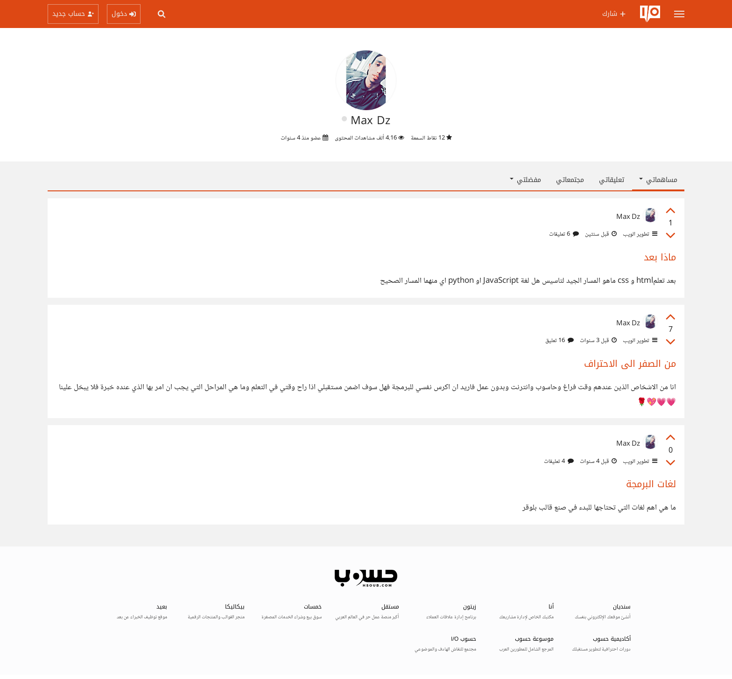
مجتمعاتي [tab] (570, 180)
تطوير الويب (639, 234)
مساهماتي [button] (658, 180)
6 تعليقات (564, 234)
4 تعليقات (559, 461)
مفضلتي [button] (525, 180)
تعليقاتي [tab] (611, 180)
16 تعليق (559, 341)
